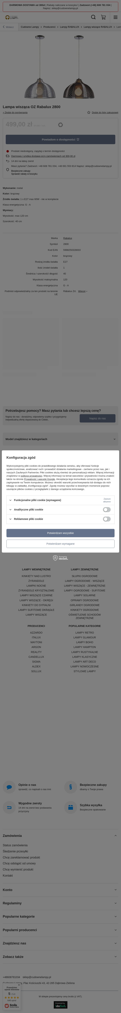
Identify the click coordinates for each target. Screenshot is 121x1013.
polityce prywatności (31, 475)
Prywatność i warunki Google (39, 479)
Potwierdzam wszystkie (60, 533)
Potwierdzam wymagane (60, 543)
